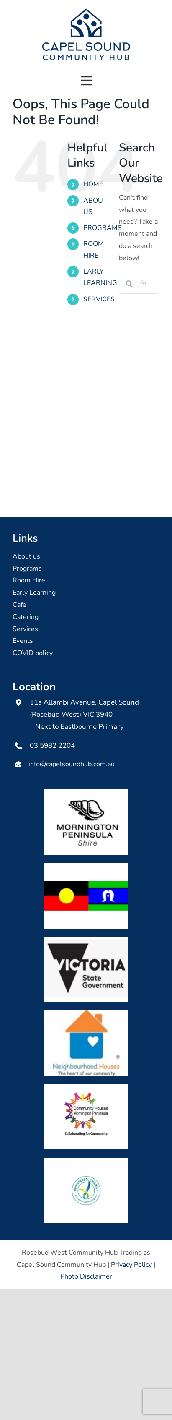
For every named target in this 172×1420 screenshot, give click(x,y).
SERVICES (99, 299)
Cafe (19, 604)
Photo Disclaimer (86, 1276)
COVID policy (33, 653)
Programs (27, 568)
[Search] (129, 283)
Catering (26, 616)
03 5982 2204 (52, 745)
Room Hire (29, 580)
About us (26, 556)
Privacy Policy (131, 1264)
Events (23, 640)
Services (25, 629)
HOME (93, 184)
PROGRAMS (102, 227)
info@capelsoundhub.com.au (71, 764)
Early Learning (34, 592)
